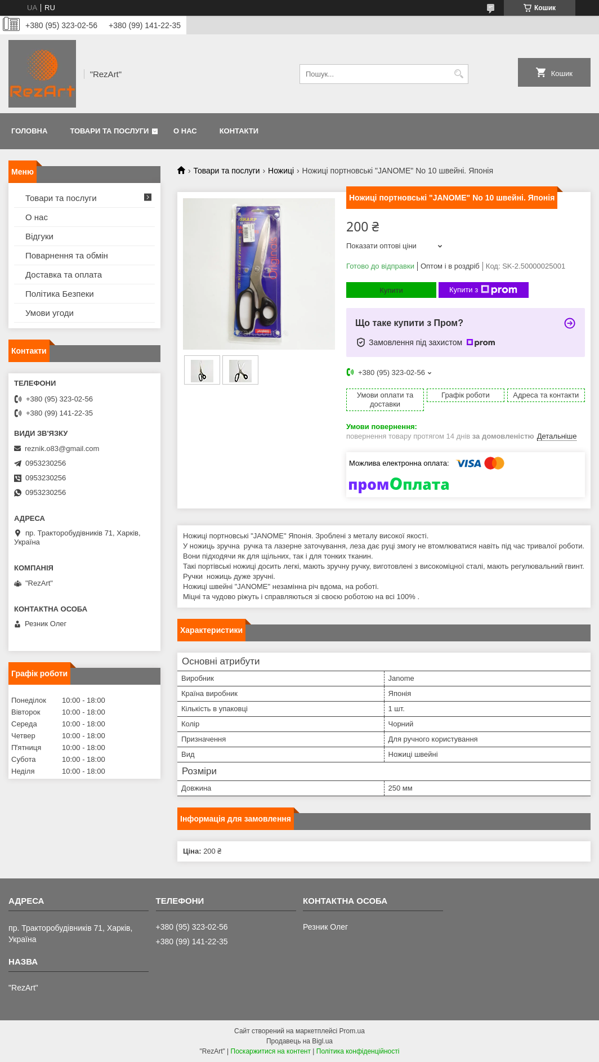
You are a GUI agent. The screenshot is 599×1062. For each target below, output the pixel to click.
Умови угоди (49, 313)
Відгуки (39, 236)
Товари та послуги (109, 131)
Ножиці (281, 170)
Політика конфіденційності (358, 1051)
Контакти (239, 131)
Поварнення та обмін (66, 255)
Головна (29, 131)
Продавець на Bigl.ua (299, 1041)
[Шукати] (458, 74)
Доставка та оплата (63, 274)
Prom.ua (352, 1031)
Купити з (483, 290)
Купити (391, 290)
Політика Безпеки (59, 293)
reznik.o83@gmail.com (62, 448)
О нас (185, 131)
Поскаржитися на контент (271, 1051)
